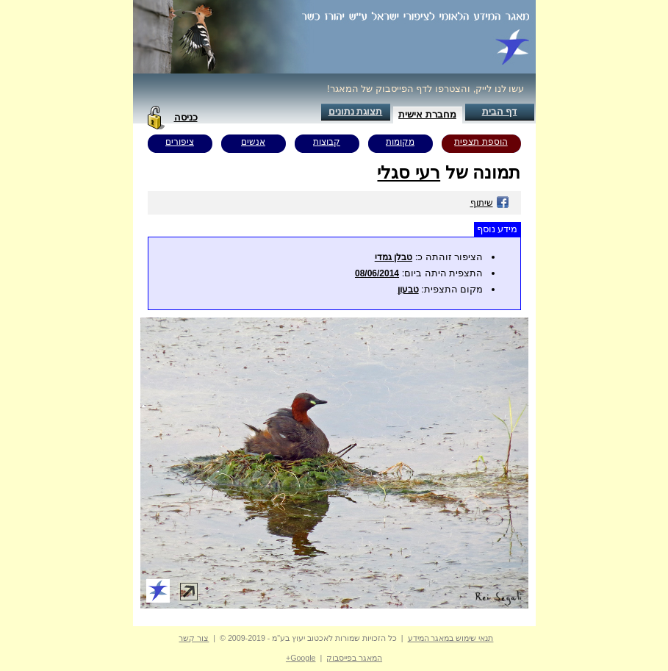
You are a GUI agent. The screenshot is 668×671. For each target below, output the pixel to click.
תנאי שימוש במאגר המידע (451, 638)
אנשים (253, 142)
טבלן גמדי (393, 257)
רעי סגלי (408, 172)
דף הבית (499, 111)
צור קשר (194, 638)
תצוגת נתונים (355, 111)
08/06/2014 (377, 273)
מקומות (400, 142)
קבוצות (326, 142)
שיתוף (489, 203)
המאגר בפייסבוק (354, 657)
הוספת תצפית (480, 142)
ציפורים (179, 142)
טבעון (408, 289)
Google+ (301, 657)
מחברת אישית (427, 114)
